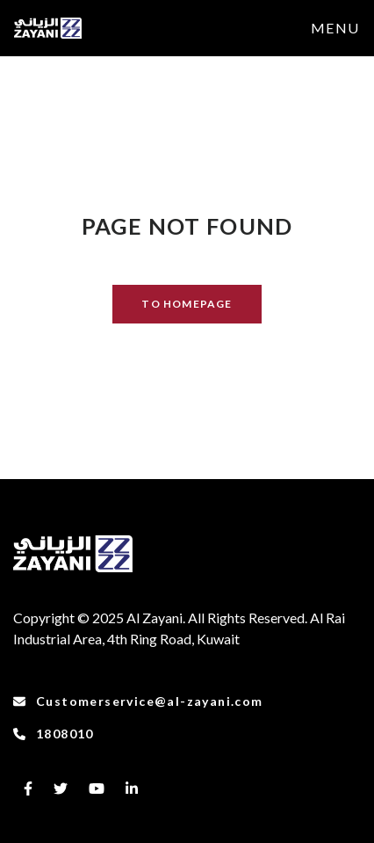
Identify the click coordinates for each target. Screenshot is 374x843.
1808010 (53, 733)
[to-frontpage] (48, 28)
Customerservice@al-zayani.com (138, 701)
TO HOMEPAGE (186, 303)
